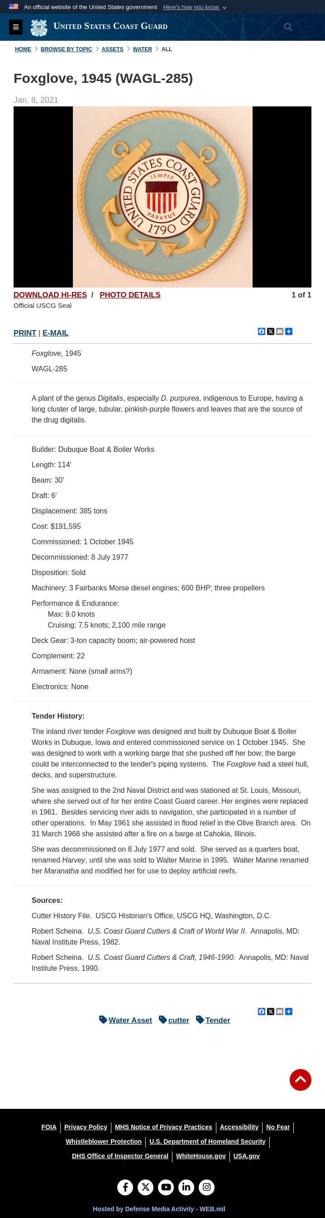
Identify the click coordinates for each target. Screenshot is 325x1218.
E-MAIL (56, 333)
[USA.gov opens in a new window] (247, 1156)
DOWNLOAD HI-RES (50, 295)
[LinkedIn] (186, 1188)
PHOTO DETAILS (130, 295)
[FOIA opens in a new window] (49, 1127)
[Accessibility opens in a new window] (239, 1127)
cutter (172, 1020)
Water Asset (123, 1020)
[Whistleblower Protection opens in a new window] (104, 1141)
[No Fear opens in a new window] (278, 1127)
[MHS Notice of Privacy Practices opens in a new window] (163, 1127)
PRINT (25, 333)
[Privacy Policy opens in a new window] (85, 1127)
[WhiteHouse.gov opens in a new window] (201, 1156)
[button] (196, 7)
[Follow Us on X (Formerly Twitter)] (145, 1188)
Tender (210, 1020)
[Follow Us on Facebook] (125, 1188)
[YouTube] (166, 1188)
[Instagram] (207, 1188)
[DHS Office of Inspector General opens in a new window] (120, 1156)
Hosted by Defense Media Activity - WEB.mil (159, 1209)
